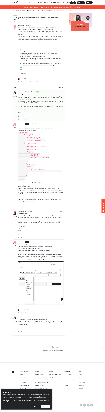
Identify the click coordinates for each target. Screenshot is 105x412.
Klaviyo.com (23, 374)
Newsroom (81, 377)
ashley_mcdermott (22, 91)
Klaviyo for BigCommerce (40, 379)
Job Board (40, 2)
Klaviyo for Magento (39, 385)
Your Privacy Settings (33, 406)
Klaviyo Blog (23, 379)
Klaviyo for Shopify (39, 374)
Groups (29, 2)
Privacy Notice (7, 401)
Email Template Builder (69, 379)
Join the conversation (20, 10)
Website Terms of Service (27, 400)
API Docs (66, 382)
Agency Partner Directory (55, 377)
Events (34, 2)
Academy (46, 2)
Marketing (29, 10)
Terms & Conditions (46, 350)
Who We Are (81, 374)
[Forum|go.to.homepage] (15, 2)
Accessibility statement (57, 350)
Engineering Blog (82, 382)
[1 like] (23, 310)
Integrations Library (53, 379)
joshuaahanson (21, 25)
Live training (23, 388)
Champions (69, 2)
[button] (81, 2)
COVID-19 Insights (68, 374)
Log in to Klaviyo (24, 377)
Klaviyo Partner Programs (55, 374)
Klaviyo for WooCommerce (41, 388)
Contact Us (81, 388)
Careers (80, 379)
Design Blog (81, 385)
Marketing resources (24, 385)
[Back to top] (102, 348)
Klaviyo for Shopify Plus (40, 377)
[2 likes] (23, 79)
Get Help (66, 385)
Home (13, 10)
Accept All (45, 406)
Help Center (53, 2)
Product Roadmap (61, 2)
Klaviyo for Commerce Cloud (41, 382)
